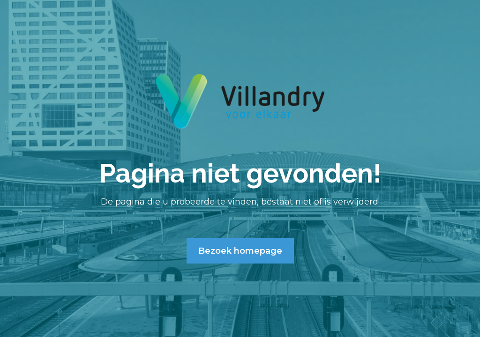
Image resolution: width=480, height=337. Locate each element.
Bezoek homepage (240, 251)
